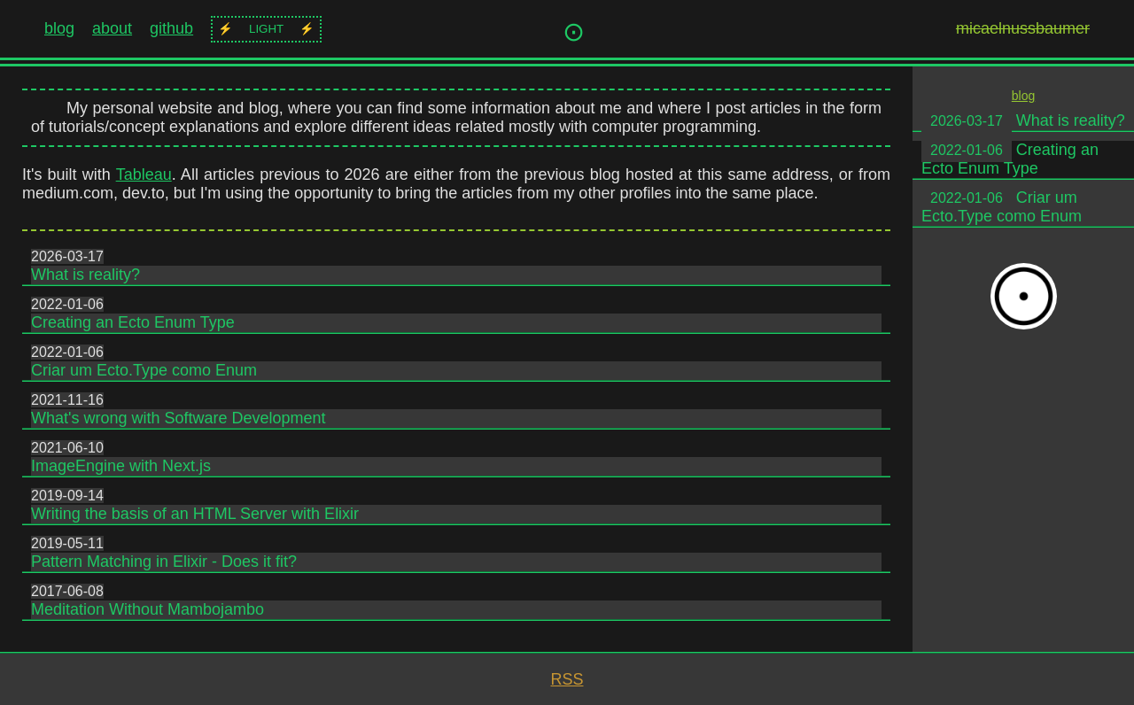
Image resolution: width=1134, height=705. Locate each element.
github (171, 28)
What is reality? (85, 274)
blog (59, 28)
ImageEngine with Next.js (121, 466)
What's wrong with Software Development (178, 418)
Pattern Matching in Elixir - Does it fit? (164, 561)
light (266, 28)
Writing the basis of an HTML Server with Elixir (195, 514)
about (112, 28)
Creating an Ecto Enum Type (133, 322)
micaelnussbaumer (1023, 28)
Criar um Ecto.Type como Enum (144, 370)
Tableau (144, 174)
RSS (566, 679)
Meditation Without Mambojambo (147, 609)
